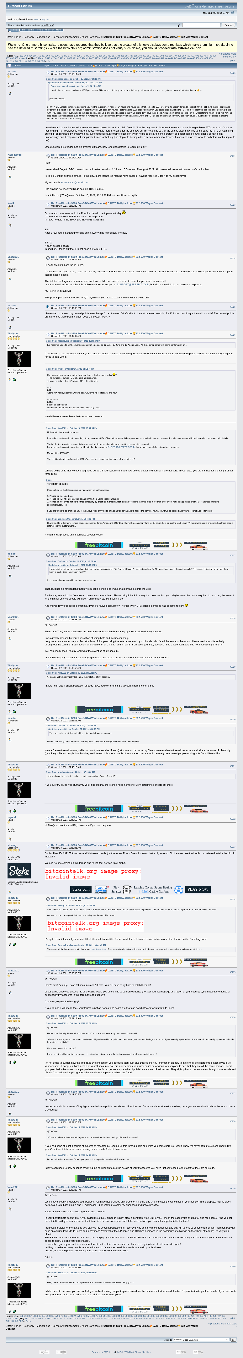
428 (101, 58)
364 (30, 55)
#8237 (232, 1093)
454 (8, 60)
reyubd (12, 817)
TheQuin (13, 333)
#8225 (232, 307)
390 (144, 55)
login (36, 19)
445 (176, 58)
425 (88, 58)
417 (53, 58)
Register (49, 30)
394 (162, 55)
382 (109, 55)
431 (114, 58)
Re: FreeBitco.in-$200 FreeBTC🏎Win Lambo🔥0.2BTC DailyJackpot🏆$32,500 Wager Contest (107, 71)
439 (149, 58)
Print (232, 60)
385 (122, 55)
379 (96, 55)
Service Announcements (65, 36)
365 (35, 55)
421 (70, 58)
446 (180, 58)
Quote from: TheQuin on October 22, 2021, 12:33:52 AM (71, 726)
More (58, 30)
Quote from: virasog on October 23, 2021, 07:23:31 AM (71, 905)
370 (57, 55)
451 (202, 58)
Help (23, 30)
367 (43, 55)
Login (40, 30)
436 (136, 58)
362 (22, 55)
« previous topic (227, 53)
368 (48, 55)
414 (40, 58)
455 (12, 60)
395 (166, 55)
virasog (12, 845)
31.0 (43, 25)
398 (180, 55)
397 (175, 55)
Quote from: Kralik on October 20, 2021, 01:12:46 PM (70, 369)
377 (87, 55)
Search (31, 30)
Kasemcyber (15, 154)
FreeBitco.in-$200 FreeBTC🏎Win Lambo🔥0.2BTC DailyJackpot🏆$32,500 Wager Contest (154, 36)
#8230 (232, 720)
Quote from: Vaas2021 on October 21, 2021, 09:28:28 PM (71, 673)
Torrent (50, 25)
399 (184, 55)
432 (119, 58)
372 (65, 55)
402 (197, 55)
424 (84, 58)
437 (140, 58)
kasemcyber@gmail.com (74, 182)
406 (215, 55)
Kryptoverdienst (99, 949)
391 (149, 55)
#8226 (232, 335)
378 (92, 55)
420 (66, 58)
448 (189, 58)
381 (105, 55)
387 (131, 55)
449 (193, 58)
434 (127, 58)
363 (26, 55)
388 (136, 55)
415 (44, 58)
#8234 (232, 899)
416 (48, 58)
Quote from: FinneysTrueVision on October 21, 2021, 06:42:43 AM (76, 945)
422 (75, 58)
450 (197, 58)
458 (25, 60)
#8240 (232, 1266)
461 (38, 60)
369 (52, 55)
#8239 (232, 1188)
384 (118, 55)
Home (14, 30)
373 (70, 55)
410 (21, 58)
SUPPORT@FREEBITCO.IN (133, 284)
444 (171, 58)
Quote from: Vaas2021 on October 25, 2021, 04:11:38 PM (71, 1127)
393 (158, 55)
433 (123, 58)
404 (206, 55)
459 (30, 60)
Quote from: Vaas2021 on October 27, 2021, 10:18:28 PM (71, 1273)
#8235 (232, 972)
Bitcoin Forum (13, 36)
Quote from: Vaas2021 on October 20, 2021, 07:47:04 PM (71, 428)
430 (110, 58)
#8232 (232, 819)
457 (21, 60)
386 (127, 55)
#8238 (232, 1121)
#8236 (232, 1017)
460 (34, 60)
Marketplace (43, 36)
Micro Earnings (90, 36)
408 (12, 58)
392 (153, 55)
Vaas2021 (13, 256)
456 (16, 60)
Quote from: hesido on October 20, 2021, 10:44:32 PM (70, 519)
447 (184, 58)
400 (188, 55)
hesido (12, 71)
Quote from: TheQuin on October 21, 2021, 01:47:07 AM (71, 561)
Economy (29, 36)
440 (154, 58)
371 (61, 55)
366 (39, 55)
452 (206, 58)
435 (132, 58)
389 (140, 55)
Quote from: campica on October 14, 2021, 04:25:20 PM (76, 86)
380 (101, 55)
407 (8, 58)
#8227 (232, 555)
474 (50, 60)
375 (79, 55)
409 (16, 58)
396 (171, 55)
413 (35, 58)
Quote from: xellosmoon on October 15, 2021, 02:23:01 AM (75, 83)
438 (145, 58)
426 (92, 58)
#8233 (232, 847)
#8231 (232, 766)
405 (210, 55)
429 (105, 58)
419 (62, 58)
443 (167, 58)
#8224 (232, 258)
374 (74, 55)
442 (162, 58)
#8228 (232, 618)
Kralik (11, 203)
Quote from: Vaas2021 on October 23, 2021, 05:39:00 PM (71, 1023)
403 (201, 55)
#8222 (232, 156)
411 (25, 58)
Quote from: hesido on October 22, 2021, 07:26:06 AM (70, 772)
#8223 (232, 205)
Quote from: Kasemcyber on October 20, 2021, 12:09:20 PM (73, 341)
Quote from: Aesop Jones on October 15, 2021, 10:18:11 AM (73, 79)
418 (57, 58)
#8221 (232, 73)
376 (83, 55)
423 (79, 58)
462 (43, 60)
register (45, 19)
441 (158, 58)
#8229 (232, 667)
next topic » (229, 56)
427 (97, 58)
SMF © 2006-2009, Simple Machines (133, 1352)
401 (193, 55)
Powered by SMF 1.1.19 (103, 1352)
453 (211, 58)
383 (114, 55)
